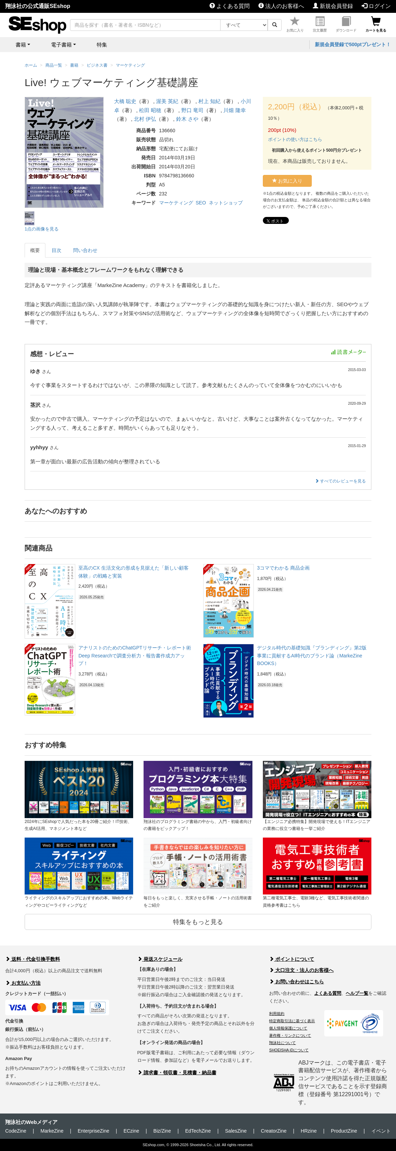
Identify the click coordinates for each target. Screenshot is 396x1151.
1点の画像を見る (42, 229)
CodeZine (15, 1131)
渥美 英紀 (167, 101)
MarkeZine (52, 1131)
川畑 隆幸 (234, 110)
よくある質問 (229, 6)
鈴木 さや (187, 119)
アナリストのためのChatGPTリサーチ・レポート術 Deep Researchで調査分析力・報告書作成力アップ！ (134, 655)
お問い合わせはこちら (296, 981)
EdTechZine (198, 1131)
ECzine (131, 1131)
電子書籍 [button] (61, 45)
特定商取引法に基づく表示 (292, 1021)
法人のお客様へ (281, 6)
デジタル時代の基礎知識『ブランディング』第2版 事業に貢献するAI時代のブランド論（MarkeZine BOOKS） (312, 655)
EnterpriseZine (93, 1131)
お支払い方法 (23, 983)
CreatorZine (273, 1131)
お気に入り (295, 24)
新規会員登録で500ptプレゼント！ (353, 44)
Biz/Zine (162, 1131)
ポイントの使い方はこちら (295, 139)
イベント (381, 1131)
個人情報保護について (288, 1028)
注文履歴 (320, 24)
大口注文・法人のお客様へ (301, 970)
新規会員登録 (333, 6)
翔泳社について (282, 1043)
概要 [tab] (35, 250)
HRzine (309, 1131)
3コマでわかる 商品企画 (283, 568)
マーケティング (176, 202)
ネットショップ (226, 202)
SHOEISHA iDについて (289, 1050)
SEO (201, 202)
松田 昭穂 (150, 110)
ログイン (376, 6)
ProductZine (344, 1131)
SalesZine (236, 1131)
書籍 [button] (21, 45)
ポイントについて (291, 959)
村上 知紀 (209, 101)
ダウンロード (346, 24)
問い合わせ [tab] (85, 250)
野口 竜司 (192, 110)
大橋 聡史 (125, 101)
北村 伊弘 (145, 119)
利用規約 (276, 1013)
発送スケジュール (159, 959)
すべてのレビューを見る (340, 481)
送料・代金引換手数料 (32, 959)
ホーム (31, 65)
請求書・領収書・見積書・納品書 (176, 1072)
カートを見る (375, 24)
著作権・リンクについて (290, 1035)
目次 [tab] (56, 250)
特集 (102, 45)
